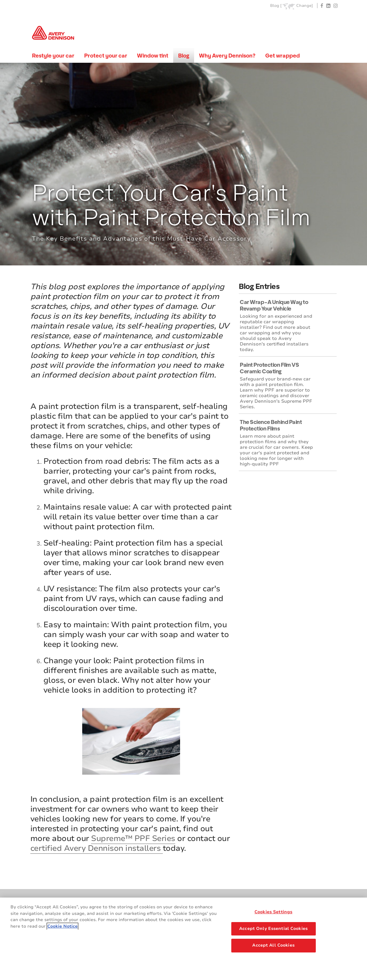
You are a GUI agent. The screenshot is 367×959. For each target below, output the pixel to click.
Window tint (152, 55)
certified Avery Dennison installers (96, 848)
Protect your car (105, 55)
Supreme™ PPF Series (133, 838)
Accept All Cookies (273, 945)
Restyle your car (53, 55)
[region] (183, 928)
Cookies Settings (273, 912)
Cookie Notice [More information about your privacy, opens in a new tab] (62, 926)
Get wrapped (282, 55)
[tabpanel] (183, 164)
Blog (183, 55)
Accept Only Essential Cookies (273, 929)
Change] (304, 5)
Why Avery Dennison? (227, 55)
